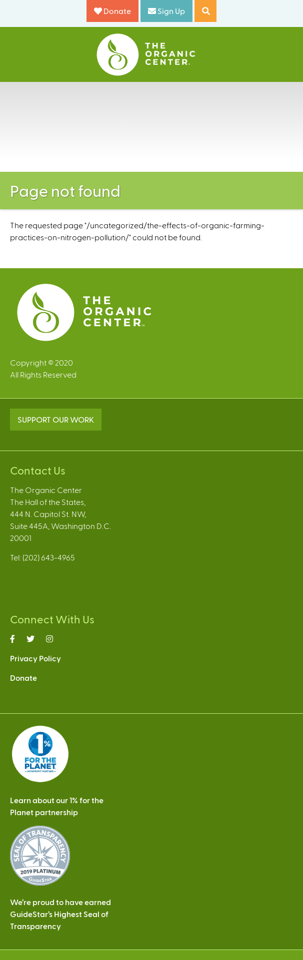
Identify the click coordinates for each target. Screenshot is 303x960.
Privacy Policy (35, 658)
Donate (112, 10)
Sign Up (166, 10)
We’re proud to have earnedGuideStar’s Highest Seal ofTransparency (60, 914)
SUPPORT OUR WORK (56, 419)
